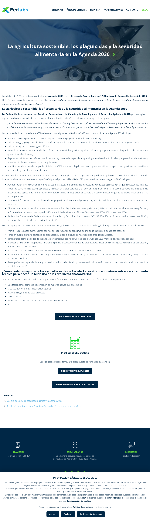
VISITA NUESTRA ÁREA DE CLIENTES (74, 384)
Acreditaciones (113, 10)
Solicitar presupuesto (75, 370)
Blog (145, 10)
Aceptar (52, 514)
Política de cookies (82, 507)
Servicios (57, 10)
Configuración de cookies (91, 514)
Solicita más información (75, 316)
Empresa (95, 10)
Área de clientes (77, 10)
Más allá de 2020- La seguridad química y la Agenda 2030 (34, 400)
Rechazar (68, 514)
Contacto (132, 10)
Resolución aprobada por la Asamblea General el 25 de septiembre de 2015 (43, 406)
